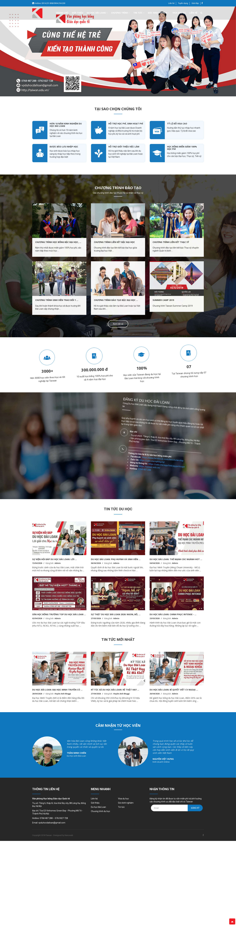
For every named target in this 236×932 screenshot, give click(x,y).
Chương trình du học (100, 811)
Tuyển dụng (183, 3)
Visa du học (179, 12)
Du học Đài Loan (98, 807)
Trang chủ (62, 12)
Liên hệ (171, 3)
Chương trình (120, 12)
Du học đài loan (97, 12)
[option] (118, 51)
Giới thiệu (77, 12)
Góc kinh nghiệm (158, 12)
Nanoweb (69, 835)
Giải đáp (195, 3)
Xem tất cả (118, 324)
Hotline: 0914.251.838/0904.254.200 (49, 3)
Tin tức (138, 12)
